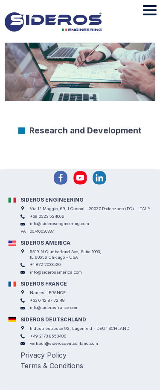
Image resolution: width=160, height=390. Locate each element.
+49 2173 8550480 (48, 336)
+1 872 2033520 (45, 264)
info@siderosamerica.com (56, 272)
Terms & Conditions (51, 365)
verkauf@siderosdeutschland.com (64, 343)
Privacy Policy (43, 355)
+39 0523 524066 (47, 216)
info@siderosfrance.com (54, 307)
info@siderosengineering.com (59, 223)
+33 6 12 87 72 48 (47, 300)
